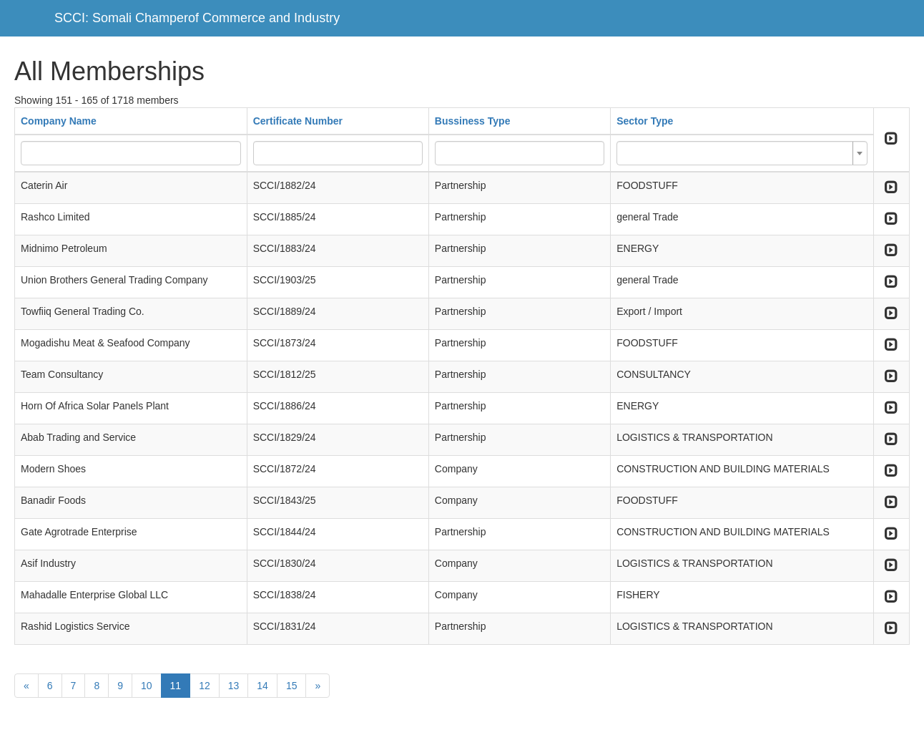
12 (204, 685)
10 (146, 685)
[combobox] (741, 153)
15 (292, 685)
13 (234, 685)
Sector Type (644, 121)
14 (262, 685)
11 (176, 685)
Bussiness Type (473, 121)
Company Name (59, 121)
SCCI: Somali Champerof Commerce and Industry (197, 18)
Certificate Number (298, 121)
